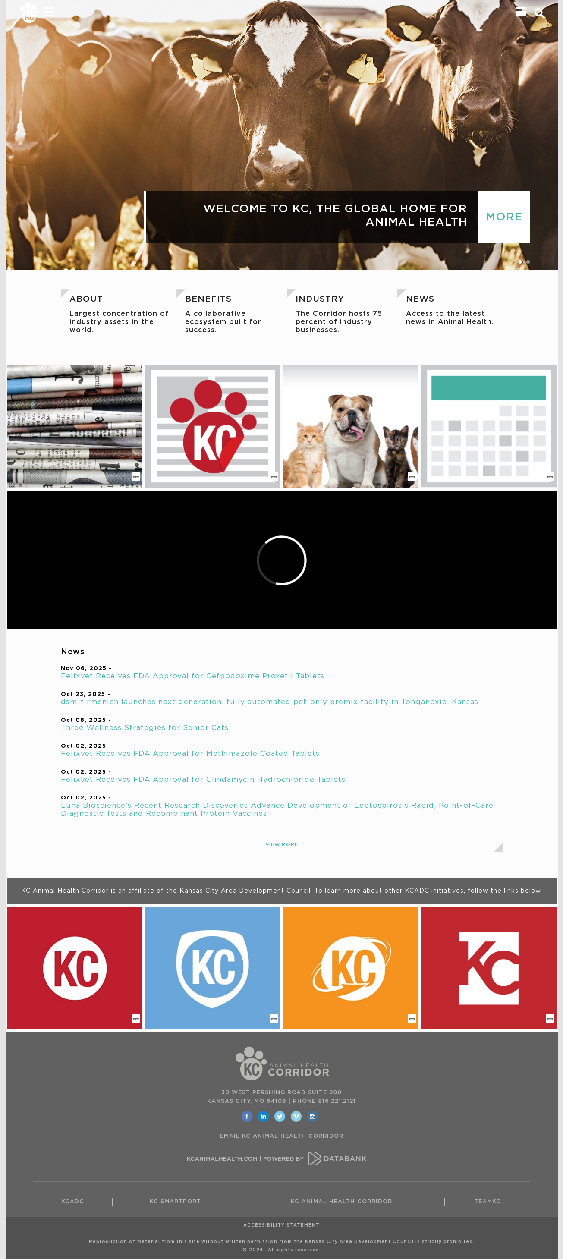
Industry (320, 299)
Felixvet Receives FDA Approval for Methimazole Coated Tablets (190, 753)
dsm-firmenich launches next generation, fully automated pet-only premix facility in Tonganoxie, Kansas (269, 702)
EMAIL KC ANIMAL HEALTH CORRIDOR (281, 1136)
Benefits (208, 299)
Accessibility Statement (281, 1225)
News (420, 299)
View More (281, 844)
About (86, 299)
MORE (504, 217)
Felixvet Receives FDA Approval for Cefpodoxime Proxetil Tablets (192, 676)
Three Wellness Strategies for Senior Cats (145, 727)
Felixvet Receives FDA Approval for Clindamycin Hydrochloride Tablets (203, 779)
